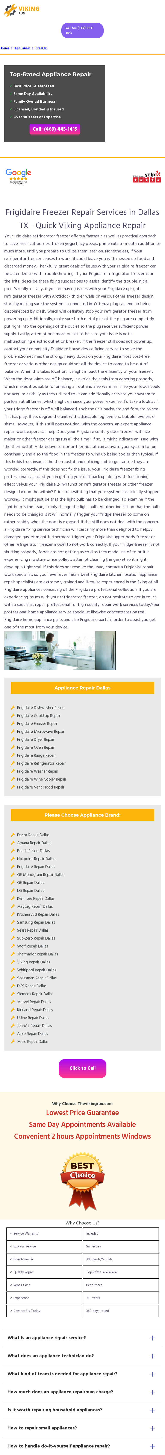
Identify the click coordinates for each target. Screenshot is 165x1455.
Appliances (22, 48)
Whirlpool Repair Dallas (36, 970)
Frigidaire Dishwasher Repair (41, 708)
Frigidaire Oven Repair (35, 747)
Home (5, 48)
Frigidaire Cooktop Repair (39, 716)
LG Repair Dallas (30, 891)
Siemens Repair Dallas (35, 994)
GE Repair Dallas (30, 883)
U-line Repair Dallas (33, 1018)
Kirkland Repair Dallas (35, 1010)
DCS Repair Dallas (32, 986)
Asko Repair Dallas (32, 1034)
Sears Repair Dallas (32, 930)
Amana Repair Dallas (34, 843)
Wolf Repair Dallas (32, 946)
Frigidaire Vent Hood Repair (40, 787)
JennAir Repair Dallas (34, 1026)
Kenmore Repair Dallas (35, 899)
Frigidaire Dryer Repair (35, 740)
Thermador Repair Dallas (37, 954)
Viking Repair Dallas (33, 962)
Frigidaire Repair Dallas (36, 867)
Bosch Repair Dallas (33, 851)
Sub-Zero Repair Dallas (36, 938)
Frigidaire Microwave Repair (40, 732)
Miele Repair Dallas (32, 1042)
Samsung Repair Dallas (36, 922)
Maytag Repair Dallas (35, 906)
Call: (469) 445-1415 (55, 129)
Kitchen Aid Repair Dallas (38, 914)
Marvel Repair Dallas (34, 1002)
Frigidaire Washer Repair (37, 771)
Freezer (41, 48)
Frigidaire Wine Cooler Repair (41, 779)
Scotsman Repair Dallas (37, 978)
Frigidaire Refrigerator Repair (41, 763)
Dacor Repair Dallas (33, 835)
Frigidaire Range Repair (36, 755)
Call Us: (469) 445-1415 (80, 30)
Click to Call (83, 1069)
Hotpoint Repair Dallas (36, 859)
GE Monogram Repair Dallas (40, 875)
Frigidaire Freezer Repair (37, 724)
